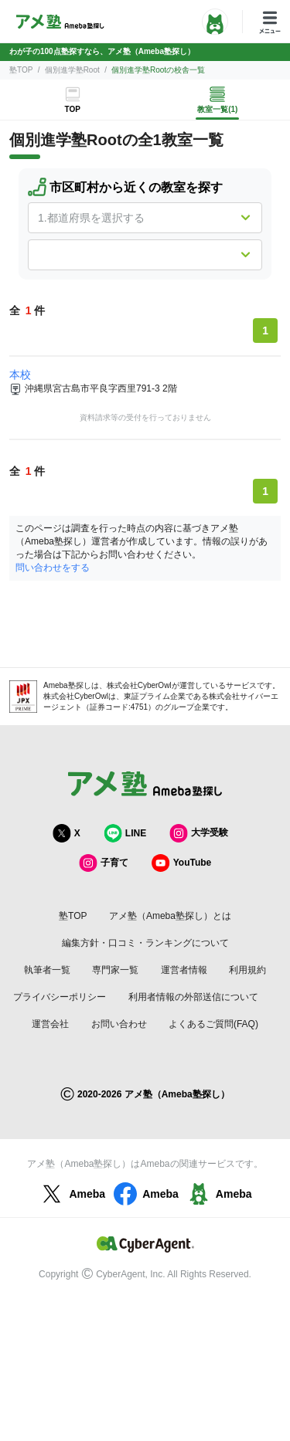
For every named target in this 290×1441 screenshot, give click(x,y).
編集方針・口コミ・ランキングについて (145, 942)
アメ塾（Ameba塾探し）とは (170, 915)
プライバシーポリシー (59, 997)
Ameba (71, 1194)
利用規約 (247, 970)
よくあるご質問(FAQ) (213, 1024)
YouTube (182, 863)
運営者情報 (184, 970)
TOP (72, 109)
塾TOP (20, 70)
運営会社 (50, 1024)
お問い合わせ (119, 1024)
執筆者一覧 (47, 970)
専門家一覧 (115, 970)
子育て (103, 863)
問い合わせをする (52, 567)
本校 (20, 374)
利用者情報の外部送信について (193, 997)
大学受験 (198, 833)
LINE (125, 833)
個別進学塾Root (72, 70)
